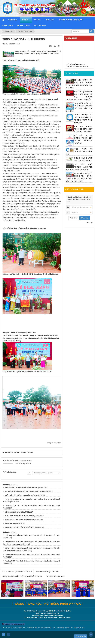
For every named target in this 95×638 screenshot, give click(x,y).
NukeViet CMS (50, 627)
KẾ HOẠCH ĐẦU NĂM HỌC (14, 512)
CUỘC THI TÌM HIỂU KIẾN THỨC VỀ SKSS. (20, 527)
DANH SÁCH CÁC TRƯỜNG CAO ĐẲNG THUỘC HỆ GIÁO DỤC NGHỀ (33, 505)
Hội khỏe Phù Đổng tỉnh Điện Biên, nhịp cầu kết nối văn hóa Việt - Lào (33, 535)
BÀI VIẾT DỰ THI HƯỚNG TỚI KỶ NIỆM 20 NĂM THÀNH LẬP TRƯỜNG (83, 139)
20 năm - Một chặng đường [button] (71, 20)
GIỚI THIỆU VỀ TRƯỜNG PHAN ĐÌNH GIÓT (20, 495)
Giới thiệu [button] (13, 20)
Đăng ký (89, 223)
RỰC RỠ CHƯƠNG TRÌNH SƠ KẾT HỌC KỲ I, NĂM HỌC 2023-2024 (83, 129)
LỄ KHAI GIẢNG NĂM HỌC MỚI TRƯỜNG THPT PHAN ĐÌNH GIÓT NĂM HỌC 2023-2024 (79, 84)
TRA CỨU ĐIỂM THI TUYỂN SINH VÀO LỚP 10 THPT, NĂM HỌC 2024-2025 (79, 107)
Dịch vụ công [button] (23, 26)
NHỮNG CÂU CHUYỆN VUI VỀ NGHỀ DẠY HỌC (21, 487)
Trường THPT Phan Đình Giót (27, 627)
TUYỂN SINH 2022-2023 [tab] (55, 576)
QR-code (6, 624)
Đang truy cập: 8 (18, 624)
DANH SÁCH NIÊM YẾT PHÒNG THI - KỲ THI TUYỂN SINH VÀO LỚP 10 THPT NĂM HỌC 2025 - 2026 (79, 177)
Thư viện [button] (50, 20)
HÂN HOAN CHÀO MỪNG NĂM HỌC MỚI (19, 516)
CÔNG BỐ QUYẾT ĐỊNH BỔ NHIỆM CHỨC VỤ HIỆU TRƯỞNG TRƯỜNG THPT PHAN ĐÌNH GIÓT (79, 95)
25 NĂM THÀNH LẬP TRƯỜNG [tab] (47, 572)
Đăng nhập (84, 218)
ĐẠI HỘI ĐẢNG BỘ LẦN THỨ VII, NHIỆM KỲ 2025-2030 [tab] (22, 576)
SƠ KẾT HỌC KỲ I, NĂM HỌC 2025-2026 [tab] (17, 572)
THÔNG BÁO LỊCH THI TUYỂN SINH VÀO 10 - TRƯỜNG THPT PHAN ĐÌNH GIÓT (83, 118)
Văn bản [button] (38, 20)
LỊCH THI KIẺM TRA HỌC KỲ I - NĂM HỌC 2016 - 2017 (24, 491)
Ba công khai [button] (40, 26)
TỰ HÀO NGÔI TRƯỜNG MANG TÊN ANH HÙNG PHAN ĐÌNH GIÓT (79, 167)
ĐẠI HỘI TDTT (10, 523)
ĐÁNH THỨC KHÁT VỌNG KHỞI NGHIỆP (19, 520)
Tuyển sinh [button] (7, 26)
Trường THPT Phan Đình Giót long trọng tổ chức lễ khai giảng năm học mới (32, 554)
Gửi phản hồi (80, 636)
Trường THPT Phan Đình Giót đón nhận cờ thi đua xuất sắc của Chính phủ (32, 561)
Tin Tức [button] (26, 20)
